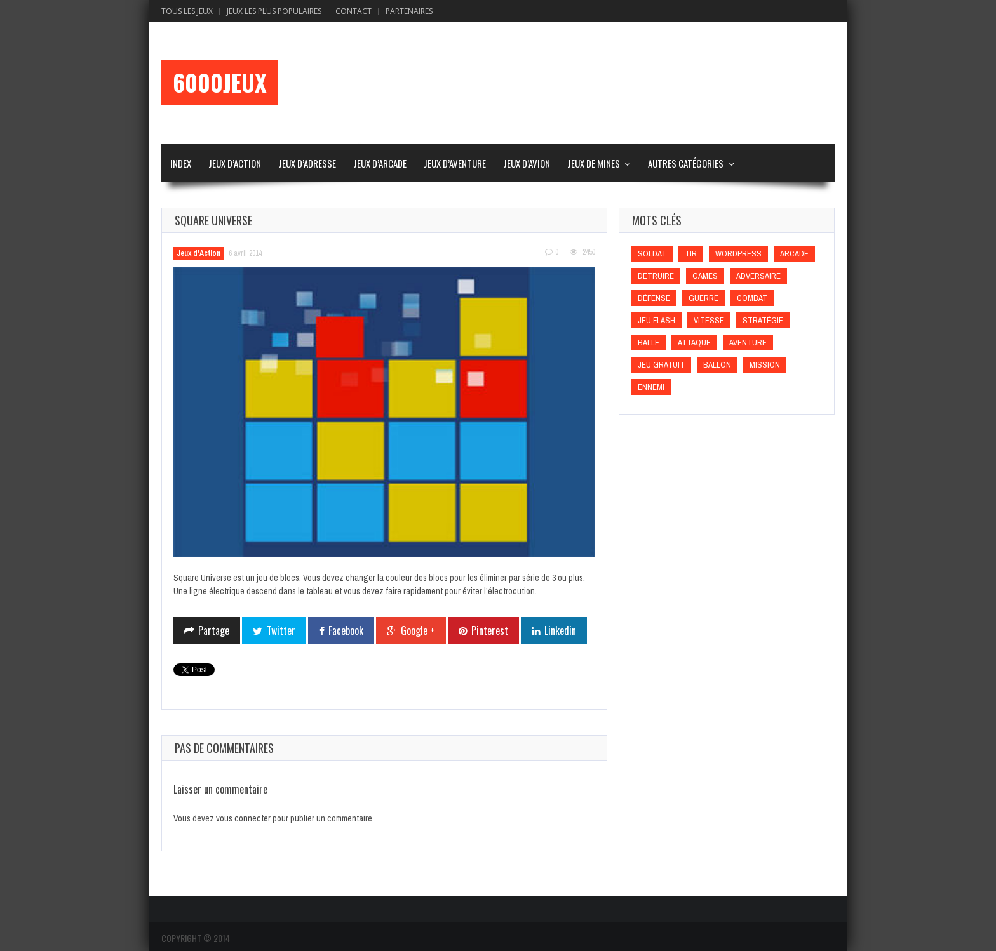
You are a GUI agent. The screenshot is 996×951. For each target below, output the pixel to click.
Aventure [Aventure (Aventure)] (748, 342)
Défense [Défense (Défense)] (654, 298)
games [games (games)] (705, 275)
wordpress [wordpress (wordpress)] (738, 253)
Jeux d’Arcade (380, 163)
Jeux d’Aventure (455, 163)
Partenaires (409, 11)
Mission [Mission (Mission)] (765, 364)
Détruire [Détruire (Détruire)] (656, 275)
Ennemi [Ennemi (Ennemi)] (651, 387)
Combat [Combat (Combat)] (752, 298)
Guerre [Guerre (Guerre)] (703, 298)
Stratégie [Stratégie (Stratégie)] (763, 320)
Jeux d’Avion (526, 163)
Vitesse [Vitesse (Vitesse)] (709, 320)
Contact (353, 11)
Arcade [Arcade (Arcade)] (794, 253)
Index (180, 163)
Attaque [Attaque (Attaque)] (694, 342)
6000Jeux (220, 82)
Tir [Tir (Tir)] (691, 253)
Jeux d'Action (198, 253)
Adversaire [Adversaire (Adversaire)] (758, 275)
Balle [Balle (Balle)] (648, 342)
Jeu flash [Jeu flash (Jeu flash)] (656, 320)
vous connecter (243, 818)
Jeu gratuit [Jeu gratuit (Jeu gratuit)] (661, 364)
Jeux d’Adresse (307, 163)
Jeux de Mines (593, 163)
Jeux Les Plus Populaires (274, 11)
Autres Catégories (685, 163)
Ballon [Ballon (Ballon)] (717, 364)
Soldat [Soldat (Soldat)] (652, 253)
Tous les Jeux (187, 11)
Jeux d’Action (234, 163)
